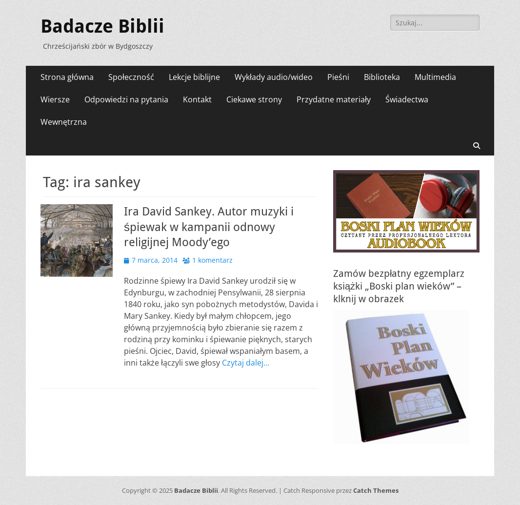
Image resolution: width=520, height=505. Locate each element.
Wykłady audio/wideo (274, 77)
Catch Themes (376, 490)
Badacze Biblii (102, 26)
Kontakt (197, 99)
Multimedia (435, 77)
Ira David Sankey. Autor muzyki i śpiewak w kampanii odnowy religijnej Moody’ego (209, 227)
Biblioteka (382, 77)
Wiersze (55, 99)
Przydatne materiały (334, 99)
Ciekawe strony (254, 99)
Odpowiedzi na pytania (126, 99)
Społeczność (131, 77)
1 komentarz (212, 260)
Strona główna (67, 77)
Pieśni (338, 77)
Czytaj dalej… (245, 362)
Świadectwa (406, 99)
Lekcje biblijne (194, 77)
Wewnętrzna (63, 122)
